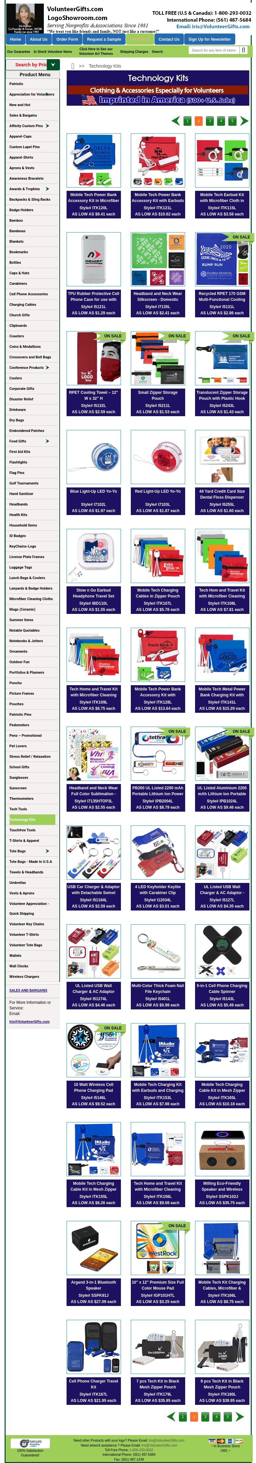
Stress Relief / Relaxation (30, 756)
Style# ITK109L (93, 702)
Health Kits (18, 515)
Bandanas (18, 231)
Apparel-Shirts (21, 157)
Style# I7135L (157, 306)
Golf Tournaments (24, 483)
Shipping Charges (134, 52)
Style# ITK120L (93, 208)
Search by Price (37, 64)
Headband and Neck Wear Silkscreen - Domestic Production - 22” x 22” (157, 299)
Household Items (23, 525)
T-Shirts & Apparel (24, 841)
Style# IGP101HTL (158, 1295)
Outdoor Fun (20, 662)
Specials (140, 39)
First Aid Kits (20, 452)
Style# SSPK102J (222, 1196)
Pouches (17, 704)
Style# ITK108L (222, 603)
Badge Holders (22, 210)
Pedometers (19, 725)
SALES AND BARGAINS (28, 990)
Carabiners (18, 283)
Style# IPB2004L (158, 801)
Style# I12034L (158, 900)
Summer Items (22, 620)
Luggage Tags (21, 567)
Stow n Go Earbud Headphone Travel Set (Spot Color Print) (93, 596)
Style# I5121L (93, 306)
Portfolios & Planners (27, 672)
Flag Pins (17, 473)
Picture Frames (22, 693)
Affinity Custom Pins (32, 127)
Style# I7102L (93, 504)
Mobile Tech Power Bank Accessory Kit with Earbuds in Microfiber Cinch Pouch (158, 200)
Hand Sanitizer (22, 494)
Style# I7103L (157, 504)
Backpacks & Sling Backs (30, 199)
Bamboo (16, 220)
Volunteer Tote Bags (26, 945)
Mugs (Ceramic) (23, 609)
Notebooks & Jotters (26, 641)
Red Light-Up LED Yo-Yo (158, 491)
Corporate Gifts (22, 389)
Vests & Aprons (22, 893)
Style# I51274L (93, 999)
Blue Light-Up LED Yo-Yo (93, 491)
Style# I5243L (222, 405)
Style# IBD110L (93, 603)
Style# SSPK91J (93, 1295)
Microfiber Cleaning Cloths (31, 599)
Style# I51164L (93, 900)
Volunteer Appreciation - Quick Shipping (29, 909)
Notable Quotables (25, 630)
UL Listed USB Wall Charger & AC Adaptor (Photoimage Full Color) (93, 991)
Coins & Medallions (25, 347)
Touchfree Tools (23, 830)
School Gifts (19, 767)
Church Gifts (20, 315)
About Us (38, 39)
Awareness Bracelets (27, 178)
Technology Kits (23, 820)
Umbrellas (18, 883)
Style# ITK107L (158, 603)
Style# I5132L (93, 405)
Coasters (17, 336)
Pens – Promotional (26, 735)
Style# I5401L (157, 999)
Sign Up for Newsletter (209, 39)
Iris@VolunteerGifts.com (30, 1022)
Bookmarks (19, 252)
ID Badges (18, 536)
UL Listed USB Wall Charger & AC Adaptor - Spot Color (222, 893)
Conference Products (32, 369)
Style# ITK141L (222, 702)
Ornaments (19, 651)
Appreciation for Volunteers (32, 96)
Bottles (15, 262)
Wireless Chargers (24, 977)
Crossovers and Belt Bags (30, 357)
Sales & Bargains (23, 115)
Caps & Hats (20, 273)
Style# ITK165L (222, 1097)
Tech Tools (18, 809)
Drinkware (18, 410)
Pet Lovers (18, 746)
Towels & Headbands (26, 872)
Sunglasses (19, 778)
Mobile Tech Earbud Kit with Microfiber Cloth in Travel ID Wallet (222, 200)
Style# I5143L (222, 999)
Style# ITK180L (222, 1394)
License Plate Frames (27, 557)
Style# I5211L (157, 405)
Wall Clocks (19, 966)
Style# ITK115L (222, 208)
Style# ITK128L (158, 702)
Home (15, 39)
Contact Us (169, 39)
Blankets (17, 241)
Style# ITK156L (158, 1196)
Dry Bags (17, 420)
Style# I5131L (222, 306)
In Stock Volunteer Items (53, 52)
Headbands (19, 504)
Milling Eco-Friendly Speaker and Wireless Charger (222, 1189)
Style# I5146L (93, 1097)
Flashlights (18, 462)
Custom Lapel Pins (25, 147)
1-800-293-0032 (141, 1450)
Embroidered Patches (27, 431)
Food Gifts (32, 442)
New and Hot (20, 105)
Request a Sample (104, 39)
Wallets (15, 956)
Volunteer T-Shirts (24, 935)
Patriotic (16, 84)
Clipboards (18, 326)
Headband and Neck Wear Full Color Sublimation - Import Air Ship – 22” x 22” (94, 794)
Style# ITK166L (222, 1295)
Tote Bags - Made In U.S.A (31, 862)
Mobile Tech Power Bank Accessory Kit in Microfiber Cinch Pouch (93, 200)
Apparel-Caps (21, 136)
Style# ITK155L (93, 1196)
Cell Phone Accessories (29, 294)
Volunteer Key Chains (27, 924)
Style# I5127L (222, 900)
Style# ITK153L (158, 1097)
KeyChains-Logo (23, 546)
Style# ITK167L (93, 1394)
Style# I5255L (222, 504)
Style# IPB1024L (222, 801)
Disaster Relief (21, 399)
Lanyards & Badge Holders (31, 588)
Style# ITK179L (158, 1394)
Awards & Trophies (32, 190)
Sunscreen (18, 788)
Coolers (16, 378)
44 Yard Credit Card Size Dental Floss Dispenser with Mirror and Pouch (222, 497)
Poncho (16, 683)
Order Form (67, 39)
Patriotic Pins (21, 714)
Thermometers (22, 799)
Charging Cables (23, 305)
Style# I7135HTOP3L (93, 801)
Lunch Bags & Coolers (27, 578)
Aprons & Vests (22, 168)
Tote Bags (32, 852)
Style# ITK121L (158, 208)
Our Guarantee (18, 52)
